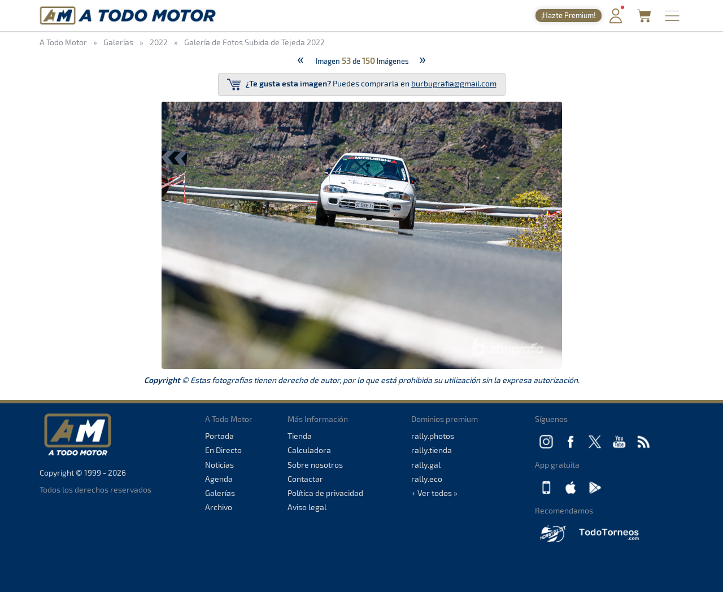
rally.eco (426, 479)
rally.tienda (431, 450)
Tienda (300, 436)
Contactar (305, 479)
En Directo (223, 450)
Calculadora (309, 450)
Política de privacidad (325, 493)
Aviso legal (307, 507)
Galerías (220, 493)
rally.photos (432, 436)
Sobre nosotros (315, 464)
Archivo (218, 507)
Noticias (219, 464)
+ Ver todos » (434, 493)
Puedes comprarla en (361, 84)
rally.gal (426, 464)
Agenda (219, 479)
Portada (219, 436)
